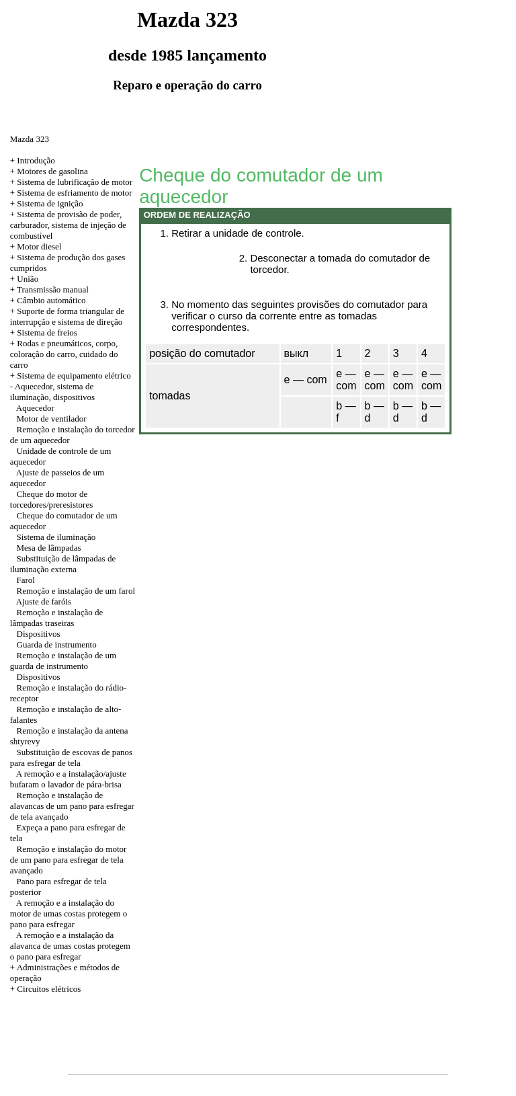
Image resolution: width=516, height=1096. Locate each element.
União (27, 279)
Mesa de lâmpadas (49, 548)
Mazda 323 (29, 139)
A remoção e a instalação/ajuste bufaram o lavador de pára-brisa (68, 779)
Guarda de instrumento (57, 644)
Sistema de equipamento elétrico (73, 375)
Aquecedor (35, 408)
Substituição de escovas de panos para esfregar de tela (71, 757)
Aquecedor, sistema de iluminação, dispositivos (52, 391)
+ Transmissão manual (49, 289)
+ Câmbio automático (48, 300)
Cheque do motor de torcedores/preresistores (51, 499)
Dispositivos (38, 634)
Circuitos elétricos (49, 989)
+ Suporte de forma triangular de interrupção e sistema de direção (67, 316)
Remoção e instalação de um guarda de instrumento (63, 660)
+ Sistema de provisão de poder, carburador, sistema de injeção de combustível (68, 225)
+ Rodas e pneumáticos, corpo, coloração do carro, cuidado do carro (64, 354)
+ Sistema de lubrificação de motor (71, 182)
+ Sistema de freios (43, 332)
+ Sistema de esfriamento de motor (71, 193)
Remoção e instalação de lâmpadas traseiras (56, 617)
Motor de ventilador (52, 419)
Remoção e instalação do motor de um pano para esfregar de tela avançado (68, 859)
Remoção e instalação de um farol (76, 591)
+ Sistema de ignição (46, 203)
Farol (26, 580)
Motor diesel (39, 246)
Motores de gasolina (52, 171)
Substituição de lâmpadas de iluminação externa (63, 563)
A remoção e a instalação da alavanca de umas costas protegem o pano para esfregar (70, 946)
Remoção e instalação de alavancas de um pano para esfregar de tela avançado (72, 806)
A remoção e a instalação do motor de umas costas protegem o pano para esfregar (68, 913)
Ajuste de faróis (43, 601)
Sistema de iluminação (56, 537)
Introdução (35, 160)
